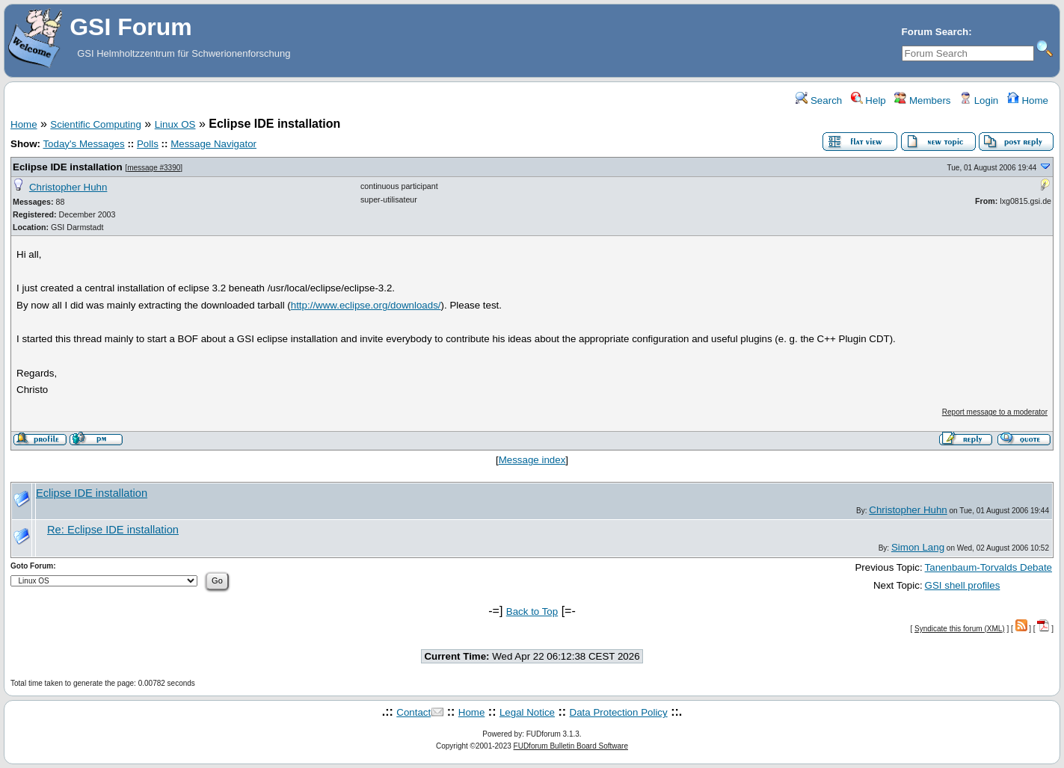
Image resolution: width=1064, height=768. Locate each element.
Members (922, 100)
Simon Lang (917, 547)
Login (978, 100)
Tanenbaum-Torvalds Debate (988, 567)
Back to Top (532, 611)
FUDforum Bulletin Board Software (571, 746)
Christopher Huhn (68, 187)
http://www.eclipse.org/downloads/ (366, 305)
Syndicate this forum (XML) (959, 629)
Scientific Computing (95, 124)
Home (1027, 100)
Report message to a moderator (995, 412)
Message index (532, 459)
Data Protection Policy (619, 712)
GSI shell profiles (962, 585)
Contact (413, 712)
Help (868, 100)
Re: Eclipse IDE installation (113, 530)
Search (819, 100)
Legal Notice (527, 712)
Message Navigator (213, 143)
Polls (148, 143)
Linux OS (175, 124)
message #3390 (153, 168)
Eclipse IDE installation (68, 167)
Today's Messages (83, 143)
